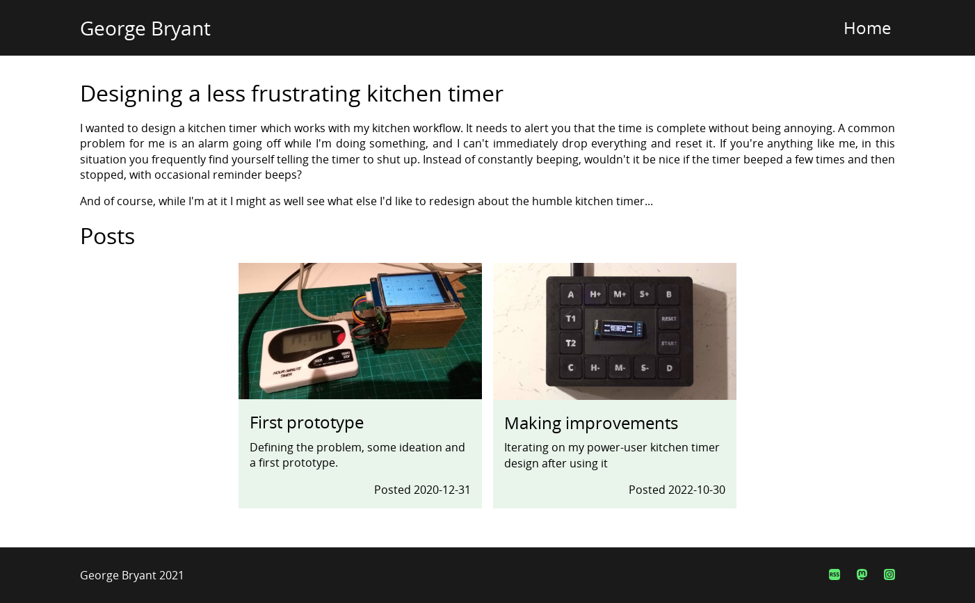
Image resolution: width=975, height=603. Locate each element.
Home (867, 27)
